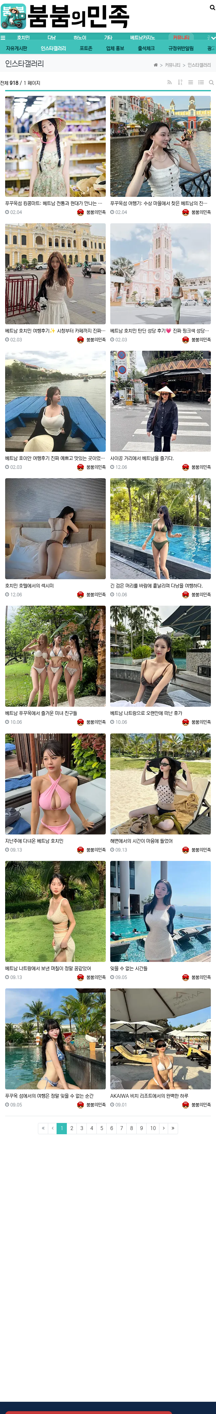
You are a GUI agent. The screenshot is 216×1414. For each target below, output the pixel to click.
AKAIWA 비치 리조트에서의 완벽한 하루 (149, 1096)
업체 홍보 (115, 48)
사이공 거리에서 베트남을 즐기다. (142, 458)
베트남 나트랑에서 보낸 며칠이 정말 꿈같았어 (48, 968)
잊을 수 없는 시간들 (129, 968)
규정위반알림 (181, 48)
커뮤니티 (181, 38)
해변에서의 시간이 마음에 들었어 (141, 841)
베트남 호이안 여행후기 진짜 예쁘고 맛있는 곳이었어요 (55, 458)
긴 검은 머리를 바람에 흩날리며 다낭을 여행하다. (156, 586)
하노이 (80, 38)
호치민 (23, 38)
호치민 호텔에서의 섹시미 (29, 586)
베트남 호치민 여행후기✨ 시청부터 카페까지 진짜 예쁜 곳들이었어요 (55, 331)
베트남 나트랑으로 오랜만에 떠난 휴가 (146, 713)
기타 (108, 38)
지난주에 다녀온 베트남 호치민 (34, 841)
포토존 (86, 48)
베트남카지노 (142, 38)
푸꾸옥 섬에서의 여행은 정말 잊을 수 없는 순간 (49, 1096)
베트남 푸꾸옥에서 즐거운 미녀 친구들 (41, 713)
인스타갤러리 (53, 48)
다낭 (51, 38)
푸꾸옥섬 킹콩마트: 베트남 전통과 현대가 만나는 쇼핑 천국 (55, 203)
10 (153, 1128)
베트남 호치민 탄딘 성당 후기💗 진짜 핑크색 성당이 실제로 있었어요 (160, 331)
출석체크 (146, 48)
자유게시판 (16, 48)
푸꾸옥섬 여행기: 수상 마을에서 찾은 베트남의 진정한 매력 (160, 203)
